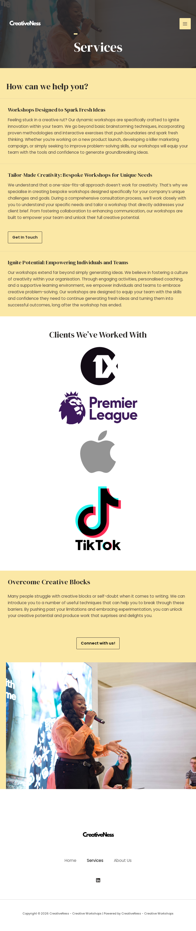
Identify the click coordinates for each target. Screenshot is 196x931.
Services (95, 860)
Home (70, 860)
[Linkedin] (98, 880)
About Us (123, 860)
